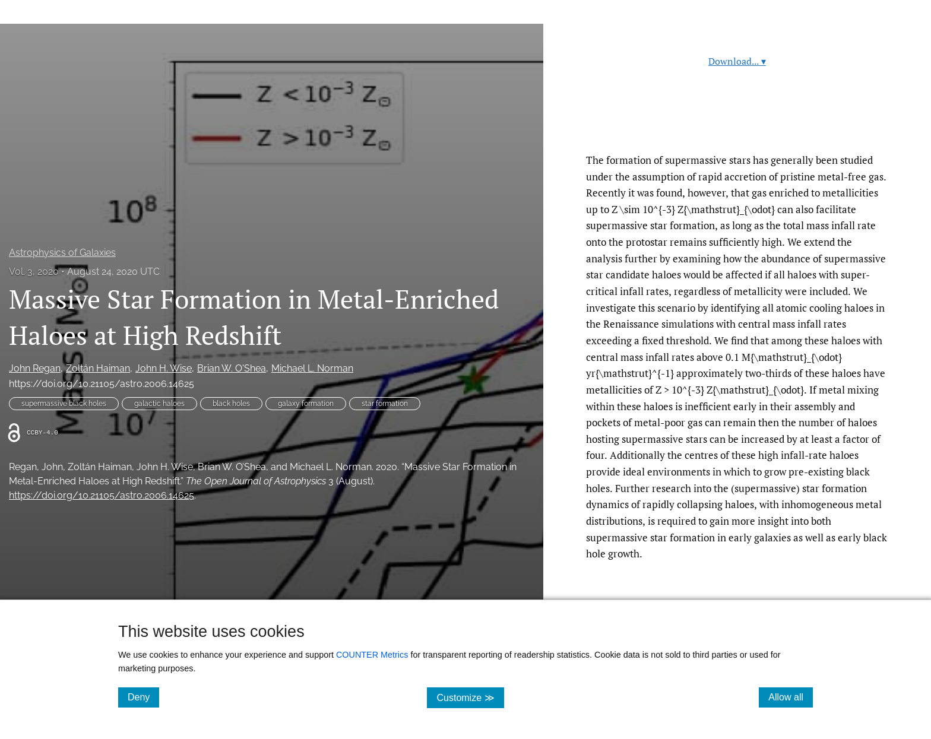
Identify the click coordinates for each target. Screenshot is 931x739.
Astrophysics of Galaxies (62, 252)
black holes (231, 403)
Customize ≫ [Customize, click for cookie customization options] (470, 697)
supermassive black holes (63, 403)
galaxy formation (306, 403)
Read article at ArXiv (737, 124)
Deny (143, 697)
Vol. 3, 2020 (34, 271)
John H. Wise (163, 368)
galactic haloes (159, 403)
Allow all (790, 697)
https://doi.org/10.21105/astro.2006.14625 (101, 383)
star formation (385, 403)
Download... (737, 61)
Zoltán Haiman (98, 368)
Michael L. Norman (312, 368)
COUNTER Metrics (372, 654)
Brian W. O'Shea (231, 368)
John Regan (35, 368)
